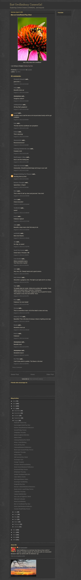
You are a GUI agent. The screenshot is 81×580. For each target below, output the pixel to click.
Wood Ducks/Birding (20, 501)
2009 (14, 537)
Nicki (15, 191)
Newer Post (15, 374)
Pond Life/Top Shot (19, 445)
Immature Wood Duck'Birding (22, 464)
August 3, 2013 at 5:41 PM (21, 282)
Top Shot (17, 71)
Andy (15, 87)
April (15, 519)
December (17, 410)
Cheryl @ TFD (18, 316)
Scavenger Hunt (18, 459)
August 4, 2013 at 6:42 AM (21, 338)
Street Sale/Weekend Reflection (23, 506)
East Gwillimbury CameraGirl (26, 4)
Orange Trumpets (19, 462)
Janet (15, 199)
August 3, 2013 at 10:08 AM (21, 212)
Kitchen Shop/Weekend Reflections (24, 427)
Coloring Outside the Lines (22, 148)
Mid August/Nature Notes (21, 479)
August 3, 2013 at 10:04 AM (21, 204)
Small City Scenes (19, 250)
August (16, 420)
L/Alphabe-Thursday (19, 491)
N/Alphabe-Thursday (20, 452)
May (15, 517)
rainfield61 (17, 233)
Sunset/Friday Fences (20, 430)
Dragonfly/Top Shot (19, 484)
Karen (15, 216)
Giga (15, 286)
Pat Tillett (16, 359)
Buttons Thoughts (19, 182)
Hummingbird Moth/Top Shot (22, 425)
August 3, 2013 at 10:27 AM (21, 221)
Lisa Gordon (17, 258)
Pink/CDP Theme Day (20, 422)
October (16, 415)
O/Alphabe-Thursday (20, 432)
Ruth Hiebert (17, 277)
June (15, 514)
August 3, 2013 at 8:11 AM (21, 128)
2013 (14, 408)
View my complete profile (18, 556)
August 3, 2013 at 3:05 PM (21, 265)
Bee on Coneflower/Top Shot (22, 504)
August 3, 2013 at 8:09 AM (21, 119)
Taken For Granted (19, 165)
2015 (14, 403)
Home (33, 374)
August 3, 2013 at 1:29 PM (21, 255)
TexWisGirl (17, 208)
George (16, 308)
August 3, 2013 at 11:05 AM (21, 238)
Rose (15, 299)
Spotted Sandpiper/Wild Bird (22, 474)
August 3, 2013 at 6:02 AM (21, 84)
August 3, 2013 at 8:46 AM (21, 145)
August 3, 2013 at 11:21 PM (21, 313)
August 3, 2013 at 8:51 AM (21, 153)
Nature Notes (18, 437)
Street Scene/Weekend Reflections (24, 467)
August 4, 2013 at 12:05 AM (21, 330)
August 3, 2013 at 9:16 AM (21, 179)
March (16, 522)
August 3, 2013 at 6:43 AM (21, 101)
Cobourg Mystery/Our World (22, 440)
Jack (15, 269)
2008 (14, 539)
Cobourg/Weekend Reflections (22, 447)
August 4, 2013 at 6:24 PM (21, 346)
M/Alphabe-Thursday (20, 472)
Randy (16, 325)
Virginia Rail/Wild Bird (20, 494)
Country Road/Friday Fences (22, 509)
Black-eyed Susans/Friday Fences (23, 449)
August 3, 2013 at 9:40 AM (21, 187)
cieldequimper (18, 104)
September (17, 418)
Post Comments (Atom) (36, 379)
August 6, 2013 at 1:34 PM (21, 355)
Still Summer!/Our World (21, 457)
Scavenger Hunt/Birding (20, 481)
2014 (14, 406)
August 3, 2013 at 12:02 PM (21, 246)
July (15, 512)
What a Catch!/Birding (20, 442)
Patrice (16, 333)
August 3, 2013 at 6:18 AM (21, 92)
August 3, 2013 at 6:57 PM (21, 304)
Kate (15, 123)
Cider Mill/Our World (19, 477)
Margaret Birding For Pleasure (23, 174)
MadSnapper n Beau (20, 157)
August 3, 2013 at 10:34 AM (21, 229)
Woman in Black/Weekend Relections (24, 486)
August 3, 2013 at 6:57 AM (21, 109)
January (16, 526)
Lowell (16, 113)
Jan (15, 241)
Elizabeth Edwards (19, 79)
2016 (14, 401)
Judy (15, 225)
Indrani (16, 131)
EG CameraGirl (22, 547)
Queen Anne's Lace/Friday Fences (23, 489)
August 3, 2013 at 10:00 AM (21, 196)
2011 (14, 532)
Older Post (50, 374)
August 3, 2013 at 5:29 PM (21, 273)
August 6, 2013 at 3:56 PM (21, 363)
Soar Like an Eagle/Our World (22, 496)
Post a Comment (17, 367)
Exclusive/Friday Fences (21, 469)
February (17, 524)
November (17, 413)
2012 (14, 530)
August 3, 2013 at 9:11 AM (21, 162)
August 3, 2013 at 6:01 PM (21, 296)
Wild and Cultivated (19, 499)
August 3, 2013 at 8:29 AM (21, 136)
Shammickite (18, 140)
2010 (14, 534)
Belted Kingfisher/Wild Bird (21, 435)
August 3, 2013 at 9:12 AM (21, 170)
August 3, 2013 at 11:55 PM (21, 321)
